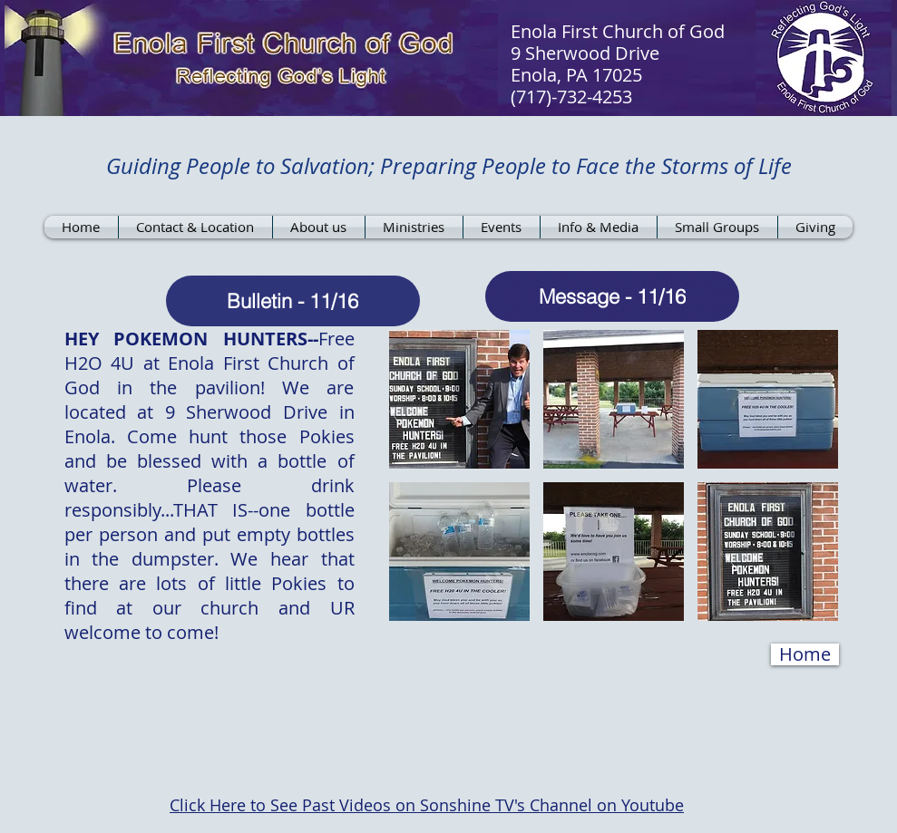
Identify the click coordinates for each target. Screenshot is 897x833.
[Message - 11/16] (612, 296)
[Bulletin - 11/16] (293, 301)
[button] (459, 399)
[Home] (805, 654)
